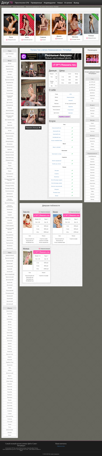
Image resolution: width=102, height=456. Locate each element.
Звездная (9, 107)
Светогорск (9, 402)
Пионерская (9, 176)
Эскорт (56, 193)
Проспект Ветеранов (9, 202)
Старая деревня (10, 225)
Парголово (9, 386)
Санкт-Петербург (10, 53)
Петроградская (9, 173)
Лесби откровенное (56, 159)
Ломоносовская (9, 135)
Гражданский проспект (10, 96)
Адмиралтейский (10, 255)
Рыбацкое (9, 212)
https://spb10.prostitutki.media (92, 63)
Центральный (9, 304)
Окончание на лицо (56, 152)
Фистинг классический (56, 184)
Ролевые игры (56, 190)
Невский (10, 287)
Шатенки (70, 112)
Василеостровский (9, 258)
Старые (92, 116)
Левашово (9, 359)
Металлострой (9, 373)
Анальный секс (56, 130)
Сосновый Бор (9, 416)
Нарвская (9, 149)
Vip (92, 100)
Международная (9, 141)
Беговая (10, 74)
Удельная (9, 232)
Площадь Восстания (10, 182)
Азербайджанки (92, 156)
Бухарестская (9, 77)
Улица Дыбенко (9, 234)
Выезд (76, 3)
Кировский (9, 268)
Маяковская (10, 138)
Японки (92, 199)
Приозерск (9, 397)
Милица (26, 246)
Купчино (10, 122)
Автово (9, 63)
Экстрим (57, 169)
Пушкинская (10, 209)
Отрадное (9, 383)
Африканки (92, 164)
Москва (9, 56)
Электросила (10, 248)
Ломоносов (9, 365)
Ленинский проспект (9, 127)
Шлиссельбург (9, 429)
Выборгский (9, 263)
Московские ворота (9, 146)
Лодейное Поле (9, 362)
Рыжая (92, 146)
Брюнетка (92, 141)
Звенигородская (9, 110)
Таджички (92, 188)
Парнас (9, 171)
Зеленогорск (10, 332)
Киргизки (92, 172)
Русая (92, 143)
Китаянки (92, 175)
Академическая (9, 69)
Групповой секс (56, 133)
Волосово (9, 313)
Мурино (9, 375)
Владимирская (9, 82)
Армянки (92, 161)
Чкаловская (9, 245)
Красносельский (9, 277)
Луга (10, 367)
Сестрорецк (9, 408)
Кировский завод (10, 113)
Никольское (9, 378)
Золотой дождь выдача (56, 178)
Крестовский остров (9, 119)
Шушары (10, 432)
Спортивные (70, 109)
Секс (92, 79)
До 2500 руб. (92, 84)
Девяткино (9, 99)
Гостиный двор (9, 93)
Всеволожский (9, 260)
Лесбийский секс (57, 136)
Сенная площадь (10, 217)
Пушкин (9, 400)
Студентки (92, 107)
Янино (9, 435)
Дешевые (92, 92)
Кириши (10, 343)
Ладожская (9, 125)
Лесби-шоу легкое (56, 162)
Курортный (9, 282)
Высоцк (9, 324)
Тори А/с (26, 210)
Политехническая (9, 191)
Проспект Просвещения (9, 206)
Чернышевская (9, 242)
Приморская (10, 193)
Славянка (9, 410)
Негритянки (92, 183)
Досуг (6, 2)
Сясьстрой (9, 421)
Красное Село (9, 354)
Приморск (9, 394)
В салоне (68, 3)
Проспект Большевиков (9, 200)
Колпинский (9, 271)
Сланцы (10, 413)
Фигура (92, 120)
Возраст (92, 105)
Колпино (10, 348)
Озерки (9, 165)
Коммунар (9, 351)
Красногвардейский (9, 274)
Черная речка (9, 240)
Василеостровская (9, 79)
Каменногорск (9, 338)
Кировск (10, 346)
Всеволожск (10, 319)
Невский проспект (9, 152)
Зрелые (92, 113)
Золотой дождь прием (56, 181)
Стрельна (9, 419)
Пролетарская (9, 196)
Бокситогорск (10, 311)
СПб (70, 94)
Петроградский (9, 290)
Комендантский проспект (9, 116)
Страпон (57, 172)
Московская (9, 144)
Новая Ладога (9, 381)
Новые (59, 3)
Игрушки (57, 187)
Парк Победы (10, 168)
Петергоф (9, 389)
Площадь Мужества (9, 188)
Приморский (10, 295)
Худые (92, 123)
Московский (9, 285)
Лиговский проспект (9, 133)
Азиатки (92, 158)
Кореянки (92, 177)
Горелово (9, 329)
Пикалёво (9, 392)
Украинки (70, 106)
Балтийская (9, 71)
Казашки (92, 169)
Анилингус (56, 175)
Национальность (92, 153)
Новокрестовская (10, 154)
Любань (9, 370)
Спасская (9, 220)
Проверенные (36, 3)
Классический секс (56, 127)
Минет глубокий (56, 146)
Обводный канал (10, 160)
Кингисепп (9, 340)
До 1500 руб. (92, 82)
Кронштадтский (9, 279)
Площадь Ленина (10, 185)
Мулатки (92, 180)
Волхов (9, 316)
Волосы (92, 135)
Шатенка (92, 149)
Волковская (9, 85)
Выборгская (9, 87)
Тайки (92, 191)
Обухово (10, 162)
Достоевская (10, 102)
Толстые (92, 131)
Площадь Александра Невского (9, 180)
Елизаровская (9, 105)
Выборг (9, 321)
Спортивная (9, 222)
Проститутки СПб (22, 3)
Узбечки (92, 194)
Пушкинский (10, 298)
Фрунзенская (10, 237)
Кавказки (92, 167)
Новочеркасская (10, 157)
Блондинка (92, 138)
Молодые (92, 110)
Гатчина (10, 327)
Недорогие (92, 95)
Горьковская (10, 90)
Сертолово (9, 405)
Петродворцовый (10, 293)
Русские (92, 185)
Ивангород (9, 335)
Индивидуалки (49, 3)
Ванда (55, 210)
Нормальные (92, 128)
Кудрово (10, 356)
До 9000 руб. (92, 90)
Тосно (9, 427)
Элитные (92, 98)
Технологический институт (10, 229)
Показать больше (33, 128)
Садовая (10, 214)
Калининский (10, 266)
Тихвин (9, 424)
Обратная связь (61, 446)
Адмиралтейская (10, 66)
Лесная (9, 130)
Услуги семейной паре (56, 139)
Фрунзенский (10, 301)
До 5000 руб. (92, 87)
